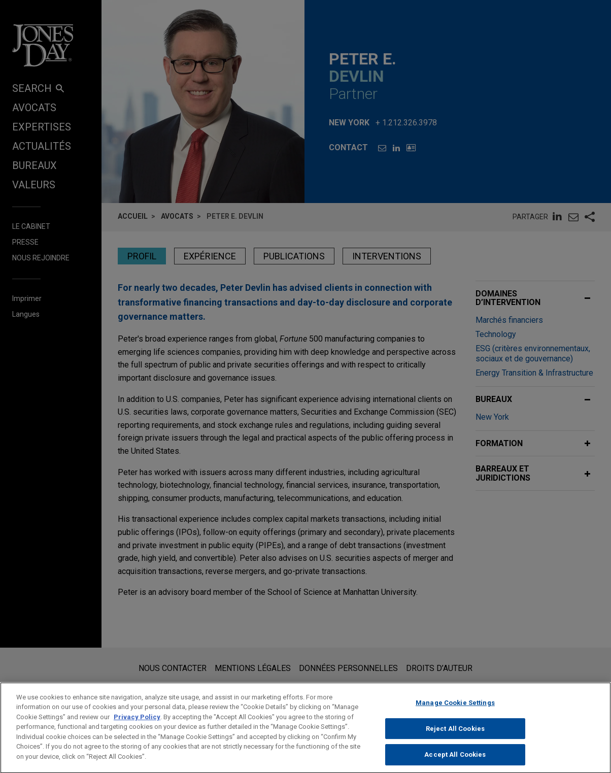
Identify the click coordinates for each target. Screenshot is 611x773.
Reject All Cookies (455, 738)
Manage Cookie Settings (455, 712)
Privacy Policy (137, 726)
